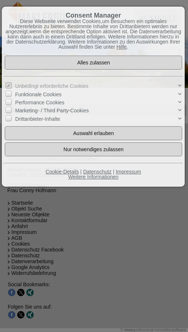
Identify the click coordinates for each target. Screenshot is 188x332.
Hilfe (122, 47)
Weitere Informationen (93, 177)
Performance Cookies (39, 102)
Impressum (128, 172)
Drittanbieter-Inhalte (37, 119)
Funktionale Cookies (38, 94)
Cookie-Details (62, 172)
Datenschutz (97, 172)
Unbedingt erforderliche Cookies (51, 86)
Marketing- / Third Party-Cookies (52, 110)
